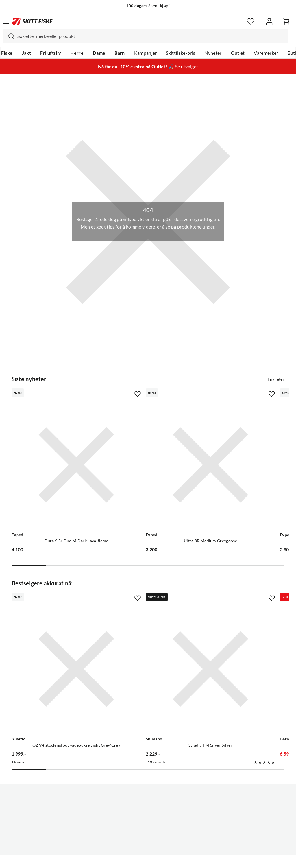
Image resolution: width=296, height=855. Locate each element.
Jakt (26, 53)
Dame (99, 53)
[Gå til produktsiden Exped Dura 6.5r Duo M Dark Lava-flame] (54, 442)
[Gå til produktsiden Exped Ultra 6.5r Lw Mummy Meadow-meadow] (231, 442)
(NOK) (148, 828)
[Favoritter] (250, 21)
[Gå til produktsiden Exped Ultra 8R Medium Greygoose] (142, 442)
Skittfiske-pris (180, 53)
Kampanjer (145, 53)
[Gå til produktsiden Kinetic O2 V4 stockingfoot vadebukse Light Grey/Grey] (54, 601)
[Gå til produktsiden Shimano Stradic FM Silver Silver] (142, 601)
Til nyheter (274, 379)
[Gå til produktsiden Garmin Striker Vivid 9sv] (231, 601)
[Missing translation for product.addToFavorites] (92, 394)
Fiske (7, 53)
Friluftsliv (50, 53)
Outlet (238, 53)
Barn (119, 53)
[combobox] (145, 36)
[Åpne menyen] (6, 21)
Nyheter (212, 53)
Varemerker (266, 53)
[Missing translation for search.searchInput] (8, 36)
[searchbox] (151, 36)
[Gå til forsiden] (32, 21)
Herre (77, 53)
